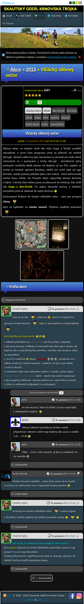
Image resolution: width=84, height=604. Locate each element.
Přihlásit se (8, 2)
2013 (31, 69)
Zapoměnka (57, 124)
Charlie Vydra (33, 110)
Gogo (38, 117)
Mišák (46, 110)
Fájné (29, 117)
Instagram (79, 596)
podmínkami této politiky (62, 57)
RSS (9, 595)
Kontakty (73, 15)
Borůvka (72, 110)
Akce (15, 69)
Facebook (72, 596)
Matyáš (66, 117)
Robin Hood (32, 124)
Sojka (45, 124)
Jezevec (55, 117)
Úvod (9, 15)
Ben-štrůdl (59, 110)
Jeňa (45, 117)
